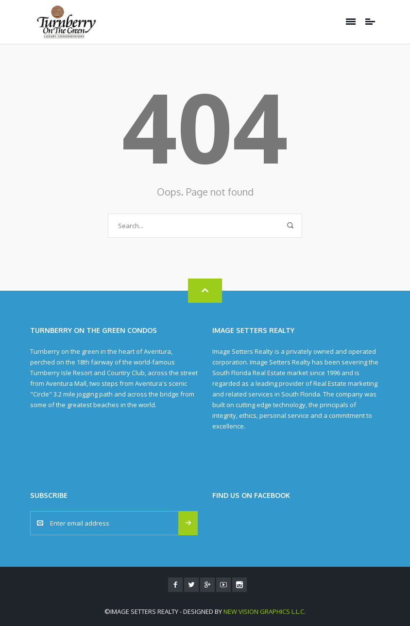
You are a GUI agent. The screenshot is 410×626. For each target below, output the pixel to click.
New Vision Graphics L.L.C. (264, 611)
